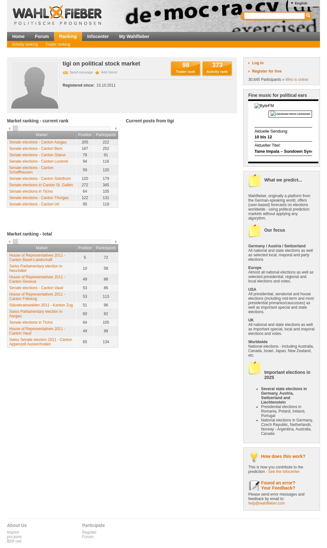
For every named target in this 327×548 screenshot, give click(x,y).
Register (89, 532)
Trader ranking (57, 44)
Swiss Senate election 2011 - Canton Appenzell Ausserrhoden (40, 341)
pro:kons (14, 537)
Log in (257, 63)
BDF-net (14, 541)
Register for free (267, 71)
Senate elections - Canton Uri (34, 204)
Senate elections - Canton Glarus (37, 155)
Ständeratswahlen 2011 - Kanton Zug (41, 305)
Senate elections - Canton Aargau (37, 142)
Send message (81, 72)
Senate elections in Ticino (31, 191)
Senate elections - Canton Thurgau (39, 198)
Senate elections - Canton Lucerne (38, 161)
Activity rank (217, 71)
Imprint (13, 532)
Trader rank (185, 71)
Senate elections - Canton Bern (36, 148)
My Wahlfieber (134, 36)
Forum (42, 36)
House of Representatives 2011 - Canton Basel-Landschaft (37, 257)
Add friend (109, 72)
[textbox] (275, 16)
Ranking (68, 36)
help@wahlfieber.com (266, 503)
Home (18, 36)
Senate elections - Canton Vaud (36, 288)
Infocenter (98, 36)
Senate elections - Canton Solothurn (40, 178)
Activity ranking (25, 44)
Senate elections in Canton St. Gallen (41, 185)
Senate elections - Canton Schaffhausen (31, 170)
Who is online (296, 79)
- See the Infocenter (283, 471)
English (301, 3)
